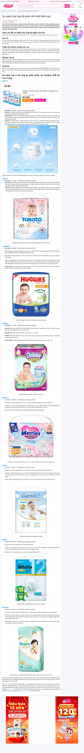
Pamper (5, 607)
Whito (4, 540)
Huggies (6, 246)
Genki (4, 465)
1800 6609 (13, 1)
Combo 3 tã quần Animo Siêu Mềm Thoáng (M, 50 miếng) (40, 92)
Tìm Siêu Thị (34, 1)
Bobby (6, 323)
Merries (5, 398)
